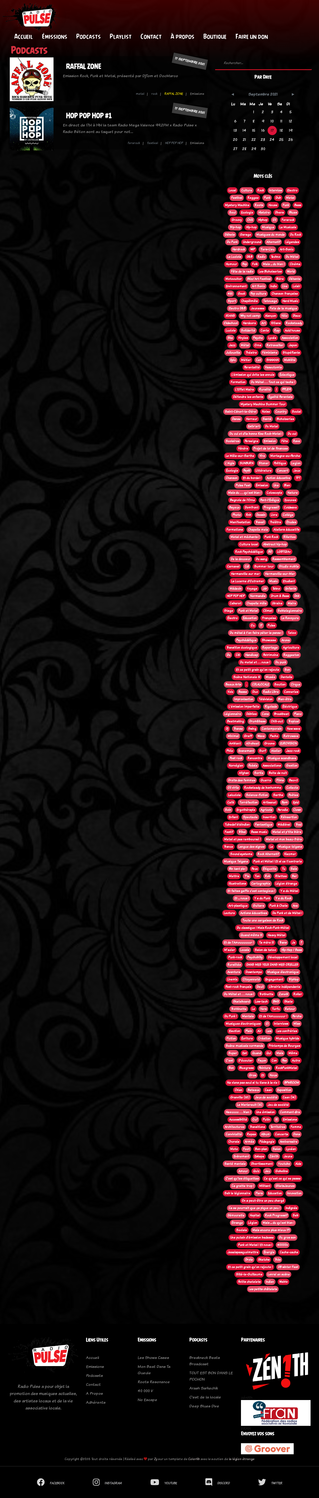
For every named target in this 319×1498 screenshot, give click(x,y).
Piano (298, 714)
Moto (234, 1149)
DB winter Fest (288, 1267)
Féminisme (269, 353)
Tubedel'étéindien (237, 824)
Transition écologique (241, 647)
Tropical (293, 721)
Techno (275, 257)
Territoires (277, 1127)
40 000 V (145, 1390)
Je (293, 942)
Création (264, 1038)
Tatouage (270, 301)
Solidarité (248, 330)
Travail (259, 522)
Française (269, 618)
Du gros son (287, 1237)
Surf (262, 751)
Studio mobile (289, 566)
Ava (295, 906)
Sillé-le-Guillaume (249, 1274)
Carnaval (233, 566)
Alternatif (273, 242)
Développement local (282, 957)
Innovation (294, 1193)
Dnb (296, 596)
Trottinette (238, 1009)
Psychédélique (246, 640)
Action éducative (278, 478)
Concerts (281, 1134)
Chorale (233, 1142)
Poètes (293, 795)
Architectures (234, 1127)
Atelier (276, 751)
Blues (293, 212)
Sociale (241, 1230)
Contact (151, 36)
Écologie (232, 471)
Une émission (265, 1112)
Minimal (233, 736)
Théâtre (275, 522)
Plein (248, 1031)
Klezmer (290, 854)
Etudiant (289, 581)
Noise (266, 412)
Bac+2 (293, 780)
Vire (262, 456)
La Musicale (287, 227)
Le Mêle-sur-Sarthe (240, 456)
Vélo (284, 316)
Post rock (236, 758)
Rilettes (281, 876)
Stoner (264, 463)
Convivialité (234, 1134)
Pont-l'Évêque (269, 500)
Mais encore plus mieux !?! (271, 1230)
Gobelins (281, 1171)
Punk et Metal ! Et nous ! (255, 1245)
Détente (295, 279)
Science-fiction (257, 795)
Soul (232, 212)
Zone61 (283, 994)
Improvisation (243, 699)
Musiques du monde (270, 235)
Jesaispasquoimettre (243, 1252)
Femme (296, 1127)
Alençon (270, 316)
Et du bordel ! (252, 478)
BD (270, 552)
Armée (249, 1142)
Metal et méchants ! (244, 537)
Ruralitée (234, 965)
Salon (277, 1149)
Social (296, 412)
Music (273, 581)
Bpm (285, 802)
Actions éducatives (253, 913)
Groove (269, 743)
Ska (230, 338)
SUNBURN (246, 463)
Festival (236, 198)
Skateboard (241, 1001)
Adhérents (95, 1402)
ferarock (134, 143)
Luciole (231, 330)
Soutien (280, 684)
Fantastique (263, 824)
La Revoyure (290, 618)
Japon (293, 345)
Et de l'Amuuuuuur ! (273, 1016)
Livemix (232, 979)
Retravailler (275, 345)
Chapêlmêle (249, 301)
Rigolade (271, 706)
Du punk (280, 662)
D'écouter (245, 1060)
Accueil (23, 36)
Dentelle (286, 677)
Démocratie (236, 1215)
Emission (270, 441)
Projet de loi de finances (270, 448)
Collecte (292, 788)
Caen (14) (289, 1097)
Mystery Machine (237, 205)
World (291, 271)
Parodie (283, 810)
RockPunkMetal (286, 1068)
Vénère (243, 448)
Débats (230, 235)
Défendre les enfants (248, 397)
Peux (255, 869)
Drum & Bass (280, 596)
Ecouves (290, 500)
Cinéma (295, 264)
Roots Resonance (154, 1381)
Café (230, 802)
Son (287, 670)
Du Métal (292, 257)
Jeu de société (278, 1105)
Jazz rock (292, 751)
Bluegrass (246, 1068)
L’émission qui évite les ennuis (252, 375)
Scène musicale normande (244, 1046)
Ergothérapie (245, 810)
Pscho (274, 736)
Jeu (267, 1171)
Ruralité (265, 389)
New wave (293, 729)
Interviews (281, 1024)
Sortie (258, 773)
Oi (267, 1024)
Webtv (283, 1282)
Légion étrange (286, 883)
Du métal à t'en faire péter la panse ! (256, 633)
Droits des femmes (241, 780)
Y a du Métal (289, 891)
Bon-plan (261, 1149)
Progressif (271, 507)
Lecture (229, 913)
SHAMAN (272, 360)
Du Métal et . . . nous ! (239, 994)
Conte (264, 330)
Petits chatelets (249, 1282)
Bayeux (234, 507)
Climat (267, 611)
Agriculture (291, 647)
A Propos (94, 1393)
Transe (238, 729)
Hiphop (262, 220)
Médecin (235, 589)
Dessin (260, 515)
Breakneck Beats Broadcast (204, 1361)
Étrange (237, 1223)
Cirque (295, 684)
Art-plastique (238, 906)
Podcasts (88, 36)
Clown (297, 810)
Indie (273, 286)
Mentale (248, 1016)
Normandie (257, 596)
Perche (297, 1016)
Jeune (288, 1156)
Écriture (247, 1038)
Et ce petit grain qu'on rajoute (257, 670)
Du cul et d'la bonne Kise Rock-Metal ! (255, 434)
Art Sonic (258, 286)
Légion (252, 1223)
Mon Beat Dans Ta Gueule (154, 1370)
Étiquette (270, 869)
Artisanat (269, 802)
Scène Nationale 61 (246, 677)
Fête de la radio (242, 271)
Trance (228, 847)
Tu (283, 869)
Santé (267, 419)
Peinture (264, 1068)
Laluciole (234, 795)
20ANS (230, 316)
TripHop (293, 979)
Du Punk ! (230, 1016)
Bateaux (253, 1090)
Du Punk (232, 242)
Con (274, 1060)
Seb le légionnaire (237, 1193)
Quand (256, 1053)
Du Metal (271, 426)
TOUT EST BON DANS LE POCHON (211, 1376)
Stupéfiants (291, 353)
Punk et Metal (248, 611)
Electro (292, 190)
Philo (229, 751)
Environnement (236, 286)
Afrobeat (252, 743)
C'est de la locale (205, 1397)
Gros (252, 1075)
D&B (249, 257)
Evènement (241, 1156)
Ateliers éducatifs (286, 530)
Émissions (54, 36)
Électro (232, 618)
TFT (298, 478)
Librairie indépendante (284, 987)
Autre (296, 1060)
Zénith (273, 1156)
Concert (282, 471)
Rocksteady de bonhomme (262, 788)
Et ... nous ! (241, 898)
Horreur (251, 419)
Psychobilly (255, 957)
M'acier (229, 950)
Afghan (244, 773)
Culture (246, 190)
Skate (288, 1001)
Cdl (247, 566)
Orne (257, 345)
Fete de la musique (283, 308)
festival (152, 143)
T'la (246, 876)
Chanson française (285, 294)
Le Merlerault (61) (249, 1105)
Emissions (290, 1119)
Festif (229, 832)
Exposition (284, 1090)
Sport (232, 301)
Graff (248, 736)
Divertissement (262, 1164)
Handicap (251, 655)
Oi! (274, 220)
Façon (262, 1060)
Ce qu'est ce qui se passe (282, 1178)
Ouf (255, 1119)
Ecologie (247, 212)
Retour (290, 1009)
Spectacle (250, 817)
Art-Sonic (286, 249)
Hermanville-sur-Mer (280, 574)
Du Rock (295, 235)
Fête (284, 441)
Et (262, 1075)
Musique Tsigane (236, 861)
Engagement (274, 979)
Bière (280, 279)
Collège (288, 515)
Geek (241, 294)
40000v (282, 1245)
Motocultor (233, 279)
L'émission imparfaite (244, 706)
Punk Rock (271, 537)
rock (154, 94)
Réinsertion (289, 817)
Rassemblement (283, 559)
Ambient (235, 743)
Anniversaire (288, 1142)
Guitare (258, 906)
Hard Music (290, 301)
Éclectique (286, 375)
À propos (182, 36)
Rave (296, 441)
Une (276, 485)
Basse (242, 692)
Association (290, 338)
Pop (244, 264)
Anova (285, 640)
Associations (272, 765)
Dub (278, 198)
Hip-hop (251, 227)
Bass (297, 205)
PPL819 (286, 389)
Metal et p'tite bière (286, 832)
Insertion (269, 817)
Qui (268, 1053)
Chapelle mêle (256, 603)
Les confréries (287, 1031)
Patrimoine (270, 655)
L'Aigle (229, 463)
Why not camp (250, 316)
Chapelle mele (258, 530)
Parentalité (252, 367)
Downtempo (253, 972)
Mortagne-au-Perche (285, 456)
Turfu (276, 1009)
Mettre (234, 876)
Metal (290, 198)
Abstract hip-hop (275, 544)
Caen (268, 1090)
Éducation (250, 618)
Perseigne (251, 441)
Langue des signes (251, 847)
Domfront (251, 507)
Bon (231, 1068)
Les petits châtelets (263, 1289)
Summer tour (264, 566)
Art (263, 323)
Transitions (257, 1127)
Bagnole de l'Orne (242, 500)
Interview (275, 190)
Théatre (251, 353)
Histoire (264, 212)
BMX (276, 1001)
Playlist (121, 36)
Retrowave (290, 736)
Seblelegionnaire (290, 611)
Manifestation (240, 522)
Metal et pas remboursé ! (242, 839)
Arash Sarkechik (203, 1388)
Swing (252, 729)
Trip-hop (235, 227)
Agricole (266, 810)
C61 (238, 655)
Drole (249, 1260)
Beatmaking (235, 721)
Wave (261, 736)
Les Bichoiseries (270, 271)
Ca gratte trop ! (242, 1186)
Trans (283, 942)
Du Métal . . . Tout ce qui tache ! (273, 382)
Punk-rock (235, 957)
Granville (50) (240, 1097)
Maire (292, 603)
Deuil (260, 987)
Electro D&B (237, 308)
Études (291, 522)
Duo (255, 692)
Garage (245, 235)
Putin (266, 1119)
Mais (279, 1053)
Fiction (231, 1038)
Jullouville (233, 353)
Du (228, 655)
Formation (238, 382)
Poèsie (252, 765)
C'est (229, 1060)
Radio (261, 257)
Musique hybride (287, 1038)
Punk (267, 198)
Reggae (253, 198)
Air (259, 1031)
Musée (270, 677)
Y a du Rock (283, 898)
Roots (259, 205)
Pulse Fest (243, 485)
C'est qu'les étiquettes (242, 1178)
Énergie (269, 1252)
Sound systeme (241, 854)
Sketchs (263, 1260)
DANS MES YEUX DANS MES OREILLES (272, 965)
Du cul (292, 434)
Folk (255, 264)
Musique (268, 227)
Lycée (272, 338)
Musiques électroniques (243, 1024)
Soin (228, 810)
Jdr (265, 589)
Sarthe (278, 795)
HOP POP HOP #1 (89, 116)
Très (278, 1260)
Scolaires (232, 441)
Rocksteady (294, 323)
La (271, 847)
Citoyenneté (251, 979)
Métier (246, 360)
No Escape (147, 1399)
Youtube (284, 1164)
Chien (238, 1090)
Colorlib (194, 1459)
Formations (234, 530)
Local (232, 190)
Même (292, 1053)
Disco (296, 316)
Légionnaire (232, 714)
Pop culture (258, 294)
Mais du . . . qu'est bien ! (244, 493)
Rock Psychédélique (249, 552)
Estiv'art (254, 426)
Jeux (296, 471)
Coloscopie (274, 493)
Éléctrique (289, 706)
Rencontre (255, 758)
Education (275, 1193)
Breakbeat (281, 714)
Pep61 (246, 471)
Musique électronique (283, 972)
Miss (296, 1024)
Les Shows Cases (153, 1357)
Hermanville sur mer (245, 574)
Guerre (265, 780)
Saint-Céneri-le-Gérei (241, 412)
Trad (298, 824)
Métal (245, 345)
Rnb (248, 515)
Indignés (291, 1208)
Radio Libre (271, 692)
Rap (276, 330)
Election (234, 1031)
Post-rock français (238, 987)
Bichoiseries (285, 419)
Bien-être (285, 699)
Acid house (292, 330)
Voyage (252, 589)
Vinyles (243, 338)
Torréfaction (248, 802)
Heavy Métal (276, 935)
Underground (252, 242)
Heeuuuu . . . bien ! (238, 1112)
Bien (287, 485)
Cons (265, 714)
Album (265, 1134)
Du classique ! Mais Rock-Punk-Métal (263, 928)
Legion (296, 463)
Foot (246, 1149)
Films (280, 780)
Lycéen (291, 1149)
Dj (227, 729)
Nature (292, 493)
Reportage (270, 647)
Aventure (233, 972)
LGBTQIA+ (284, 552)
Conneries (291, 692)
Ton (257, 876)
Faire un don (251, 36)
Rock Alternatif (268, 854)
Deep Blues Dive (204, 1406)
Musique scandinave (282, 758)
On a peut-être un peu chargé (263, 1201)
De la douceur (240, 559)
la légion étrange (241, 1459)
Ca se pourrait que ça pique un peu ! (254, 1208)
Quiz (256, 1171)
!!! (276, 1119)
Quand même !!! (251, 935)
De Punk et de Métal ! (287, 913)
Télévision (266, 699)
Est (244, 1053)
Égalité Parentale (280, 397)
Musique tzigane (290, 847)
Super (232, 1053)
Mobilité (290, 360)
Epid (295, 802)
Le (253, 1009)
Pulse (271, 625)
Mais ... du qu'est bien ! (278, 1223)
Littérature (263, 471)
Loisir (296, 286)
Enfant (233, 817)
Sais (294, 869)
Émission (262, 485)
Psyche (258, 338)
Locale (244, 950)
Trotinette (266, 994)
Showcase (269, 640)
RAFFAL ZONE (83, 66)
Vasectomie (273, 367)
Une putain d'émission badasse (252, 1237)
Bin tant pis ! (237, 869)
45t (230, 294)
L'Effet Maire (244, 389)
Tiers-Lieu (267, 249)
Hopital (255, 1215)
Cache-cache (289, 1252)
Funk (286, 205)
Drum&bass (257, 721)
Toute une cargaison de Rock (262, 920)
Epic (233, 360)
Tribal (242, 832)
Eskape (259, 1156)
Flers (259, 1193)
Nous (273, 1075)
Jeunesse (257, 308)
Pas (284, 1060)
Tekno (276, 589)
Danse (236, 419)
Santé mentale (235, 1164)
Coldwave (290, 507)
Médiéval (284, 824)
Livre (274, 515)
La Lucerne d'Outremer (247, 581)
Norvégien (236, 765)
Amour (243, 1171)
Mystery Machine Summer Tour (263, 404)
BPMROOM (291, 1083)
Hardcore (249, 323)
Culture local (248, 544)
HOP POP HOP (174, 143)
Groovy (236, 220)
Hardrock (238, 249)
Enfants (290, 589)
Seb (295, 1215)
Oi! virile (233, 788)
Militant (264, 1186)
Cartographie (260, 883)
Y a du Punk (262, 898)
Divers (279, 212)
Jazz (232, 345)
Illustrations (237, 883)
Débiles (251, 714)
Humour (231, 264)
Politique (280, 463)
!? (261, 625)
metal (140, 94)
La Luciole (234, 257)
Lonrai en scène (279, 1274)
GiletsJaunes (285, 1186)
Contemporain (272, 729)
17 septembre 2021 (190, 61)
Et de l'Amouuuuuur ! (239, 942)
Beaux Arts (233, 684)
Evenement (246, 751)
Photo (237, 515)
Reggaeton (291, 655)
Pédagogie (266, 1142)
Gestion (291, 765)
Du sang (261, 559)
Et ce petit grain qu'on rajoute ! (250, 1267)
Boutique (214, 36)
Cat (258, 360)
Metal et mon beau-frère (284, 839)
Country (281, 412)
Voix (230, 692)
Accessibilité (238, 1119)
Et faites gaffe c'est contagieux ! (251, 891)
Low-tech (261, 1001)
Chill (250, 220)
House (272, 205)
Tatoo (292, 633)
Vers (263, 1009)
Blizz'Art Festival (259, 279)
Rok (267, 876)
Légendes (292, 242)
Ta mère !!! (266, 942)
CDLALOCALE (260, 684)
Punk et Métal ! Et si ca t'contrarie (277, 861)
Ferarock (288, 220)
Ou (253, 625)
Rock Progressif (276, 1215)
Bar (294, 876)
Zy (155, 1459)
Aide (298, 1164)
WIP (252, 249)
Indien (270, 1282)
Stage (228, 611)
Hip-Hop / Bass (291, 950)
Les (269, 1031)
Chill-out (277, 721)
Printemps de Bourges (284, 1046)
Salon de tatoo (265, 950)
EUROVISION (288, 743)
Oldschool (231, 323)
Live (284, 286)
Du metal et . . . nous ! (255, 662)
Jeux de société (266, 1097)
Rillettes (289, 537)
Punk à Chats (278, 906)
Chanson (232, 478)
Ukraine (277, 603)
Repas (251, 1134)
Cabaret (235, 603)
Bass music (259, 832)
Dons (296, 1134)
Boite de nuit (278, 773)
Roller (297, 994)
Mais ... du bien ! (273, 264)
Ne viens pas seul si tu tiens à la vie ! (253, 1083)
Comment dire (290, 1112)
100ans (276, 323)
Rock (260, 190)
